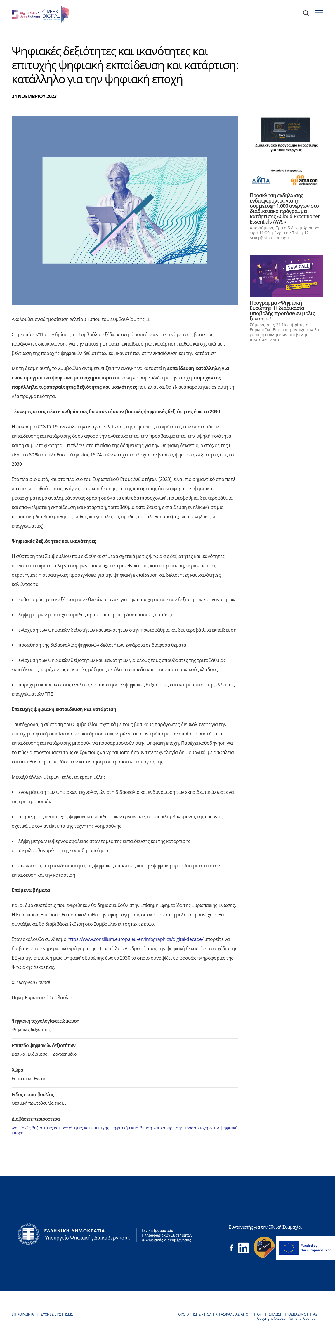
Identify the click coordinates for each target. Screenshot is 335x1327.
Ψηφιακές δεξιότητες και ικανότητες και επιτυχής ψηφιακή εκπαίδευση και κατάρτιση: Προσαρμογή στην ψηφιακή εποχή (125, 1130)
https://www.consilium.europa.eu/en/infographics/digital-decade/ (135, 939)
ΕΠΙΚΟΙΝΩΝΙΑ (23, 1314)
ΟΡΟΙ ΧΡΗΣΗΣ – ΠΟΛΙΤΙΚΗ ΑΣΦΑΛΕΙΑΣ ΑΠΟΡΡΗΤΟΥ (220, 1314)
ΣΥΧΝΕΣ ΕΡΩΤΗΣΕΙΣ (57, 1314)
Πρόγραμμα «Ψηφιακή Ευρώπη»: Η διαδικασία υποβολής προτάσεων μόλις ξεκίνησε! (282, 310)
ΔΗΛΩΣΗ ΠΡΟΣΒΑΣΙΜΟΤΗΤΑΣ (293, 1314)
